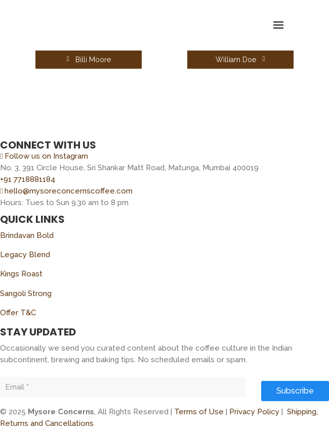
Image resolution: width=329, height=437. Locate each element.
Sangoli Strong (26, 293)
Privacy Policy (254, 411)
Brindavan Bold (27, 235)
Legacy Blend (25, 254)
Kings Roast (21, 273)
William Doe (240, 60)
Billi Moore (88, 60)
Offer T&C (18, 312)
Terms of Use (199, 411)
